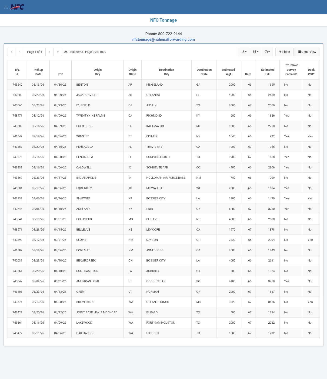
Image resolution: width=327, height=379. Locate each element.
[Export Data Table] (256, 52)
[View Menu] (7, 7)
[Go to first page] (11, 52)
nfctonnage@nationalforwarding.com (163, 39)
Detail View (307, 52)
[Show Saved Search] (267, 52)
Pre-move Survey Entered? (291, 69)
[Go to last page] (57, 52)
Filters (284, 52)
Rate (248, 74)
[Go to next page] (49, 52)
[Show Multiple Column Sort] (244, 52)
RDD (60, 74)
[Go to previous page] (20, 52)
